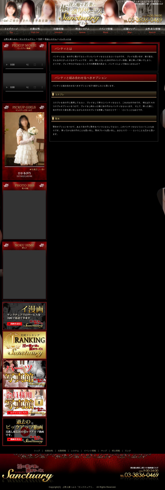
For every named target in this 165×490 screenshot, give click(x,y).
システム (75, 451)
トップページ (39, 12)
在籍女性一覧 (35, 30)
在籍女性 (49, 451)
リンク (128, 451)
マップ (104, 451)
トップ (37, 451)
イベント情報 (106, 30)
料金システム (82, 30)
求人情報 (116, 451)
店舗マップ (129, 30)
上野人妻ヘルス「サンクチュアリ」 (78, 487)
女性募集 (153, 30)
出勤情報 (59, 30)
